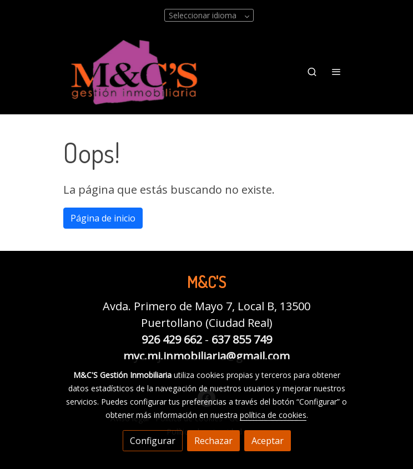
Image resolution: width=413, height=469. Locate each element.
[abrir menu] (336, 72)
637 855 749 (241, 339)
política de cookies (273, 415)
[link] (134, 72)
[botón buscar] (312, 72)
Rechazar (213, 441)
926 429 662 (172, 339)
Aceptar (267, 441)
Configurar (152, 441)
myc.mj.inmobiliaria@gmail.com (206, 356)
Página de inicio (102, 218)
